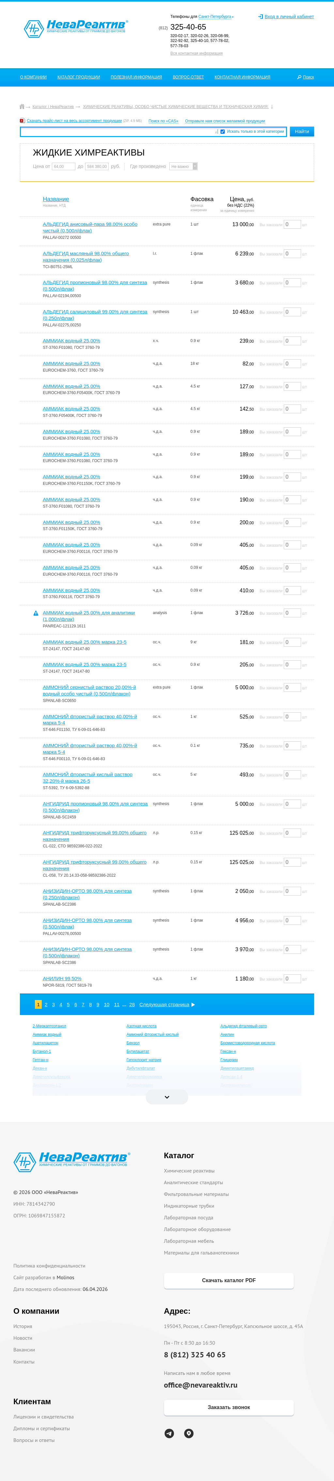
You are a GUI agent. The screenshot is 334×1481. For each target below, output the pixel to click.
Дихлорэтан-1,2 (47, 1085)
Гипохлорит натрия (144, 1060)
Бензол (133, 1043)
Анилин (227, 1034)
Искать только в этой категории (255, 131)
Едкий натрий (232, 1093)
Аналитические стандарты (193, 1182)
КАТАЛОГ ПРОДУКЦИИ (78, 77)
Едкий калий (138, 1093)
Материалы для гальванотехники (201, 1252)
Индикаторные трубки (189, 1205)
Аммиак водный (47, 1034)
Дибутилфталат (141, 1068)
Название (56, 199)
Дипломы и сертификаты (41, 1428)
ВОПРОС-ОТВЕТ (188, 77)
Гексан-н (228, 1051)
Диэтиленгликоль (236, 1085)
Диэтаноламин (140, 1085)
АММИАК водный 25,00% (71, 340)
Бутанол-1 (42, 1051)
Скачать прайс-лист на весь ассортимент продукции (74, 120)
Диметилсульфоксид (51, 1077)
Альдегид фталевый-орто (243, 1026)
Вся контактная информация (197, 53)
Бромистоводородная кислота (247, 1043)
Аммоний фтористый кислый (153, 1034)
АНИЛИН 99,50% (62, 978)
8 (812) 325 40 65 (195, 1355)
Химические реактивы (189, 1170)
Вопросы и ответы (34, 1440)
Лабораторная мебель (189, 1241)
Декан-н (40, 1068)
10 (107, 1004)
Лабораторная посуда (188, 1217)
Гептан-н (40, 1060)
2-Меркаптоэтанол (49, 1026)
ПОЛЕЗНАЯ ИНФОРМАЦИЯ (136, 77)
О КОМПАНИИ (33, 77)
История (22, 1326)
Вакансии (24, 1349)
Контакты (24, 1361)
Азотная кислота (142, 1026)
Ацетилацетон (45, 1043)
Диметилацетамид (237, 1068)
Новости (22, 1338)
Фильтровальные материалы (196, 1194)
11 (117, 1004)
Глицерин (229, 1060)
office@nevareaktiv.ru (201, 1385)
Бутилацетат (138, 1051)
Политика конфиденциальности (49, 1265)
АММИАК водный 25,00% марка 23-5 (84, 642)
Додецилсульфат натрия (55, 1093)
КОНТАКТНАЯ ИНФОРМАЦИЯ (242, 77)
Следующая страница (165, 1004)
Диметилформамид (144, 1077)
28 (132, 1004)
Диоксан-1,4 (231, 1077)
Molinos (65, 1277)
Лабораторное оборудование (197, 1229)
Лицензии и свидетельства (43, 1416)
